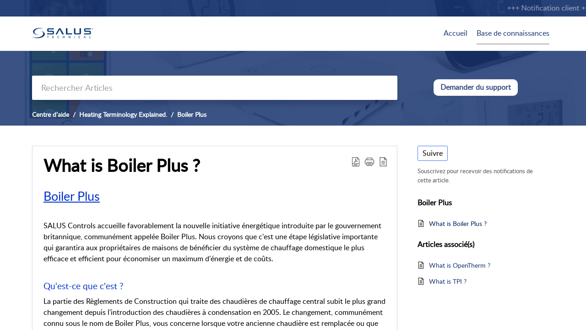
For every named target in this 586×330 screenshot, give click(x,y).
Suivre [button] (433, 153)
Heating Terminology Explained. (123, 114)
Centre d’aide (50, 114)
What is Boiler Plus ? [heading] (121, 165)
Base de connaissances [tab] (513, 33)
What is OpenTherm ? (459, 265)
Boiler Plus (191, 114)
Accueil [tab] (455, 33)
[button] (355, 161)
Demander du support (475, 87)
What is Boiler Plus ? (458, 223)
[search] (214, 88)
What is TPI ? (448, 281)
